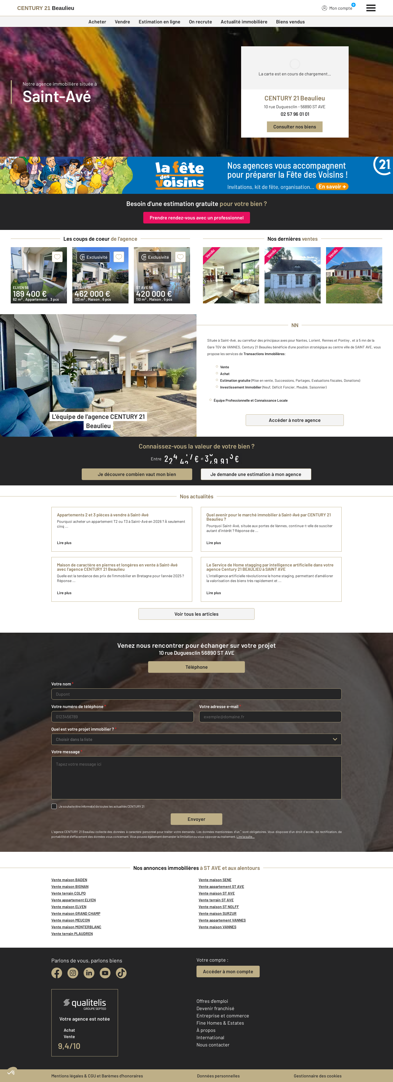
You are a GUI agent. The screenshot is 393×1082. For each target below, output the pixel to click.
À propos (206, 1030)
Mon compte (337, 8)
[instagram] (72, 973)
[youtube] (105, 973)
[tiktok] (121, 973)
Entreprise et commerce (222, 1015)
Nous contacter (213, 1045)
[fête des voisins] (196, 175)
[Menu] (371, 7)
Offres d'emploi (212, 1001)
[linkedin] (89, 973)
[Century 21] (45, 8)
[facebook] (56, 973)
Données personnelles (218, 1075)
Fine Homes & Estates (220, 1023)
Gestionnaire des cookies (318, 1075)
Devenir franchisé (215, 1008)
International (210, 1037)
